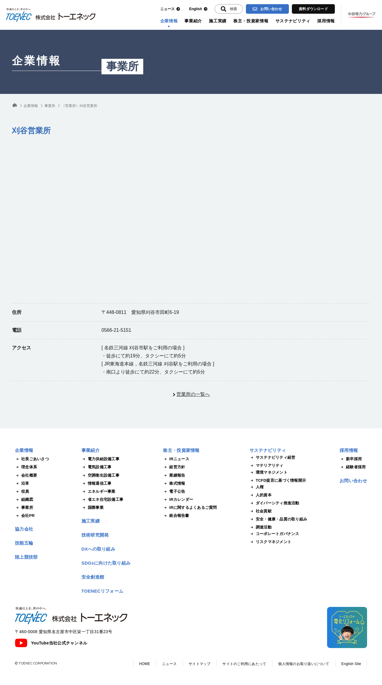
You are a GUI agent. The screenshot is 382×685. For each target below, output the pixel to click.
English (198, 9)
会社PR (25, 515)
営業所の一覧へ (193, 394)
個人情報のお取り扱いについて (303, 664)
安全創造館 (92, 576)
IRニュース (176, 459)
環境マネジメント (268, 472)
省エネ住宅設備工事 (102, 499)
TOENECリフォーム (102, 590)
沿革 (22, 483)
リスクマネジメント (270, 542)
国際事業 (92, 507)
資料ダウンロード (313, 9)
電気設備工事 (96, 467)
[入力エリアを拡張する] (229, 9)
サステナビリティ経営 (272, 457)
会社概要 (26, 475)
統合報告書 (176, 515)
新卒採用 (351, 459)
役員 (22, 491)
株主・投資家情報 (251, 20)
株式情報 (174, 483)
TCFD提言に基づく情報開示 (277, 480)
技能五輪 (24, 542)
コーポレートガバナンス (274, 533)
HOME (144, 664)
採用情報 (326, 20)
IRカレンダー (178, 499)
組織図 (24, 499)
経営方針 (174, 467)
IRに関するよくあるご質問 (190, 507)
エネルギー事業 (98, 491)
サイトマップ (199, 664)
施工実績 (218, 20)
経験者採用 (353, 467)
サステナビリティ (293, 20)
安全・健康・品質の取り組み (278, 519)
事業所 (122, 67)
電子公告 (174, 491)
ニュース (170, 9)
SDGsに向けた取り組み (105, 562)
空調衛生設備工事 (100, 475)
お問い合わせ (267, 9)
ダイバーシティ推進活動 (274, 503)
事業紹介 (193, 20)
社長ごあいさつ (32, 459)
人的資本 (260, 495)
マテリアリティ (266, 465)
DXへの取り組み (98, 548)
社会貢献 (260, 511)
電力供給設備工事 (100, 459)
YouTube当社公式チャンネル (51, 642)
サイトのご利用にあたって (244, 664)
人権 (256, 487)
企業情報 (169, 20)
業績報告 (174, 475)
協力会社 (24, 528)
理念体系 (26, 467)
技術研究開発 (95, 534)
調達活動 (260, 527)
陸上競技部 (26, 557)
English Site (351, 664)
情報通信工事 (96, 483)
